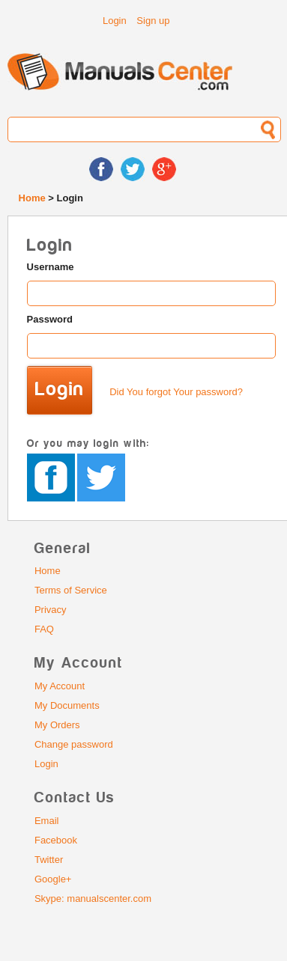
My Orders (57, 724)
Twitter (48, 859)
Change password (73, 744)
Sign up (152, 20)
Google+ (53, 879)
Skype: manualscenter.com (92, 898)
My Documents (67, 705)
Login (115, 20)
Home (32, 198)
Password (50, 319)
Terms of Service (70, 590)
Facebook (55, 840)
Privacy (50, 609)
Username (50, 266)
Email (46, 820)
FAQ (44, 629)
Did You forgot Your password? (176, 391)
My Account (59, 686)
